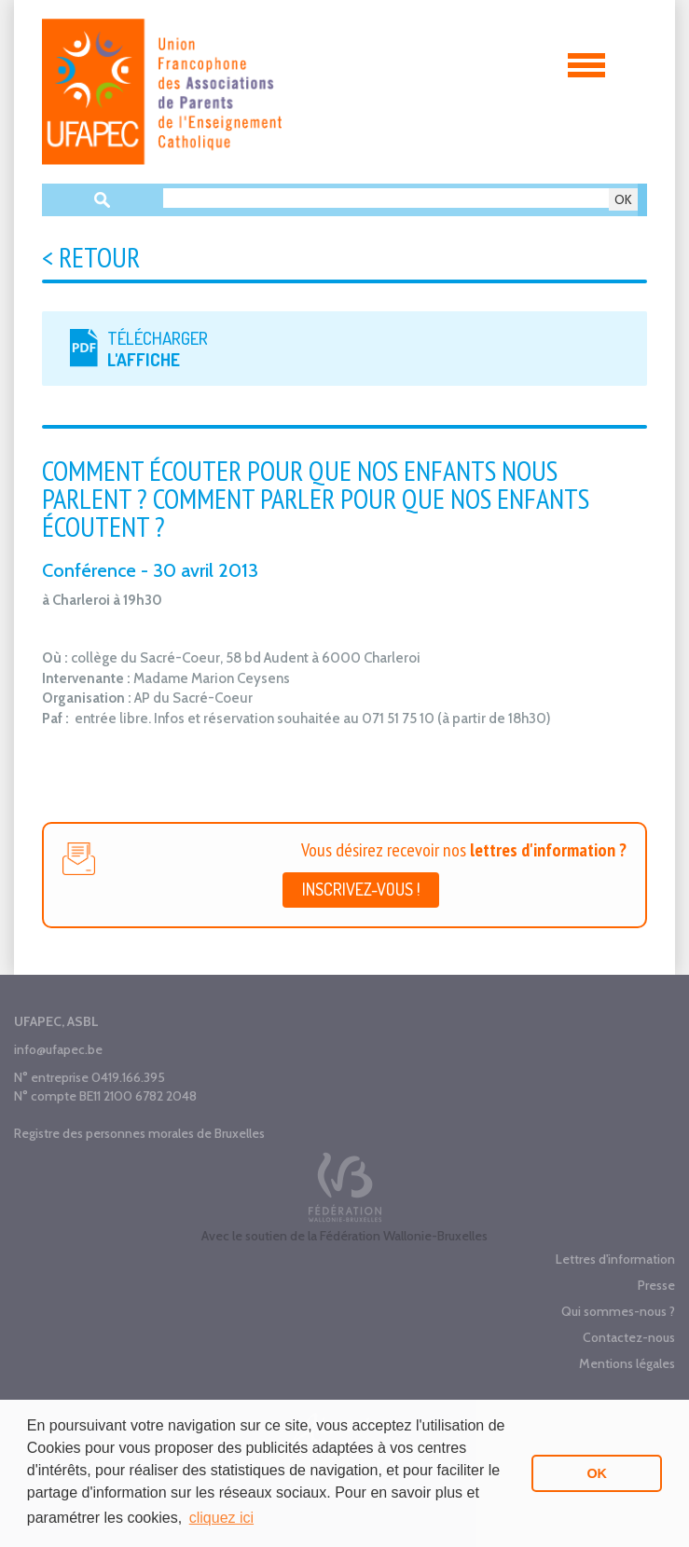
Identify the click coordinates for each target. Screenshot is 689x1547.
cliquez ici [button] (221, 1518)
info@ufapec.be (58, 1049)
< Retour (91, 257)
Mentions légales (627, 1363)
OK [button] (596, 1473)
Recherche (102, 200)
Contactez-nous (629, 1337)
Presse (656, 1285)
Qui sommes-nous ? (618, 1311)
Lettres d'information (615, 1259)
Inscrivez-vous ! (361, 889)
